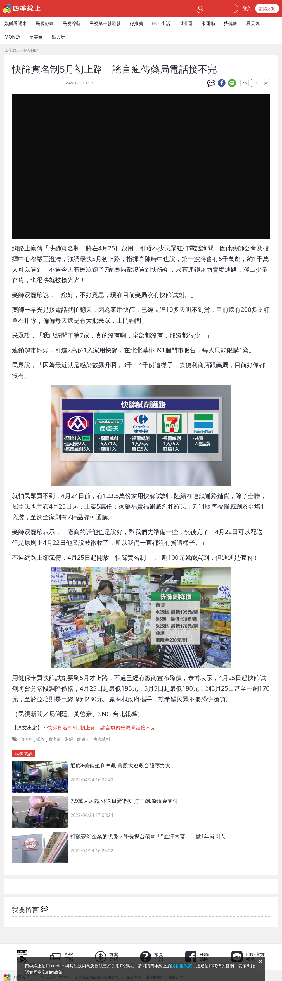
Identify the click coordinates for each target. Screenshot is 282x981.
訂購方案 (267, 8)
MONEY (12, 37)
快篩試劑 (101, 739)
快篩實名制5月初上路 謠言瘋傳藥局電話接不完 (101, 727)
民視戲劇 (45, 23)
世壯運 (186, 23)
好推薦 (136, 23)
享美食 (36, 37)
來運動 (208, 23)
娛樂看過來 (15, 23)
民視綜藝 (71, 23)
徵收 (40, 739)
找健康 (230, 23)
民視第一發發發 (105, 23)
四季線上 (12, 50)
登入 (247, 8)
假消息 (26, 739)
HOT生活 (161, 23)
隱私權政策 (181, 965)
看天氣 (253, 23)
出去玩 (58, 37)
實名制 (55, 739)
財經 (69, 739)
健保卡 (83, 739)
